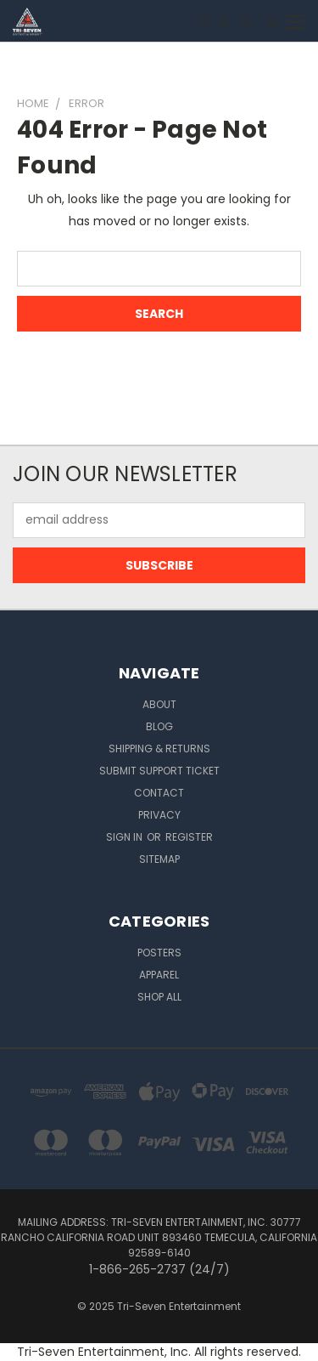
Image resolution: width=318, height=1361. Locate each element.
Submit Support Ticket (159, 770)
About (159, 704)
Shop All (159, 997)
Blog (159, 726)
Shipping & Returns (159, 748)
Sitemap (159, 859)
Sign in (125, 837)
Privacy (159, 815)
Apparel (159, 974)
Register (189, 837)
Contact (159, 792)
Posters (159, 952)
